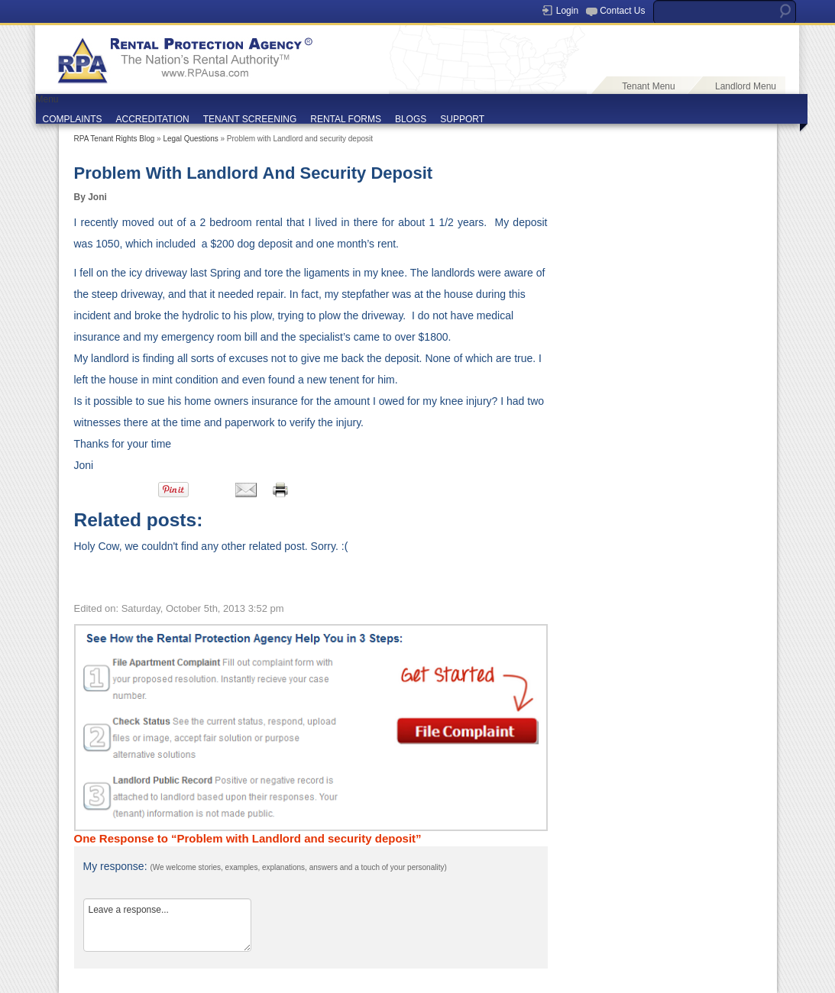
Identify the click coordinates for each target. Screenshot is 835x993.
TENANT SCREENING (249, 119)
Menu (47, 99)
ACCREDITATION (152, 119)
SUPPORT (462, 119)
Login (567, 10)
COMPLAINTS (72, 119)
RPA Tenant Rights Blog (114, 138)
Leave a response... (167, 925)
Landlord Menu (745, 86)
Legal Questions (190, 138)
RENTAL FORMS (345, 119)
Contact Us (622, 10)
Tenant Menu (648, 86)
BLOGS (410, 119)
